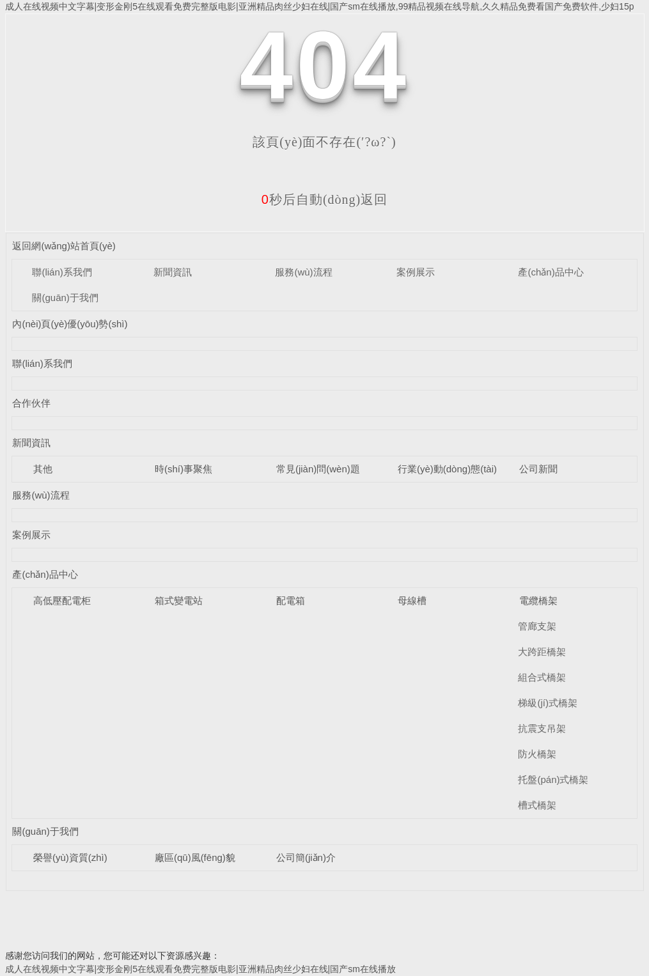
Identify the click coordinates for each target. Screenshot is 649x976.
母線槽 (412, 600)
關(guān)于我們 (65, 297)
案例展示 (415, 272)
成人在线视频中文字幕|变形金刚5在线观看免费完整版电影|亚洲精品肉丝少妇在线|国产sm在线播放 (200, 969)
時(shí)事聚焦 (183, 468)
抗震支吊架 (542, 728)
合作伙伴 (31, 403)
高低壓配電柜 (62, 600)
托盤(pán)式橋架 (553, 779)
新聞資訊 (172, 272)
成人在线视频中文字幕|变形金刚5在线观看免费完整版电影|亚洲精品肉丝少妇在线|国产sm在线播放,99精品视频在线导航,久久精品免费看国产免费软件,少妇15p (319, 6)
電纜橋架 (538, 600)
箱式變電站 (179, 600)
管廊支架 (537, 626)
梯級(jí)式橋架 (547, 702)
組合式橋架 (542, 677)
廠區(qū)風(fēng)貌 (195, 857)
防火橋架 (537, 753)
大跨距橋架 (542, 651)
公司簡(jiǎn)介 (306, 857)
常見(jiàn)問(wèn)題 (318, 468)
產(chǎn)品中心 (550, 272)
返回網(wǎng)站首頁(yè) (63, 245)
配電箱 (290, 600)
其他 (42, 468)
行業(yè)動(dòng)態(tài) (447, 468)
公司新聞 (538, 468)
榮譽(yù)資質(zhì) (70, 857)
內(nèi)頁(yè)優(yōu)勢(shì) (69, 323)
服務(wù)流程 (303, 272)
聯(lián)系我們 (61, 272)
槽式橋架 (537, 805)
